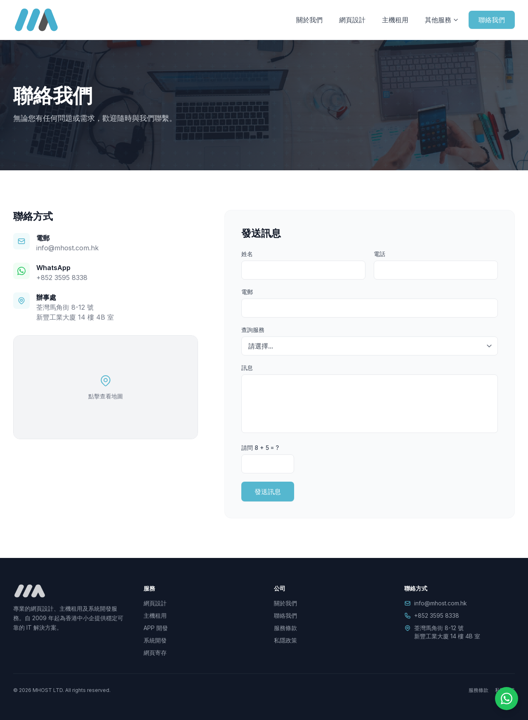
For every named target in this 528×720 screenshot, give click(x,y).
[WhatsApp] (506, 698)
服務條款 (285, 627)
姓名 (247, 253)
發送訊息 (268, 491)
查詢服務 (252, 329)
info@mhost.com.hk (67, 248)
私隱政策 (285, 640)
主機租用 (395, 20)
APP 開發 (156, 627)
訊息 (247, 367)
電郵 (247, 291)
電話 (379, 253)
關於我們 (309, 20)
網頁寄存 (155, 652)
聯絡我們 (491, 20)
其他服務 (442, 20)
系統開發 (155, 640)
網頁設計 (352, 20)
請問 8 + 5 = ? (260, 447)
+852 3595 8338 (61, 277)
